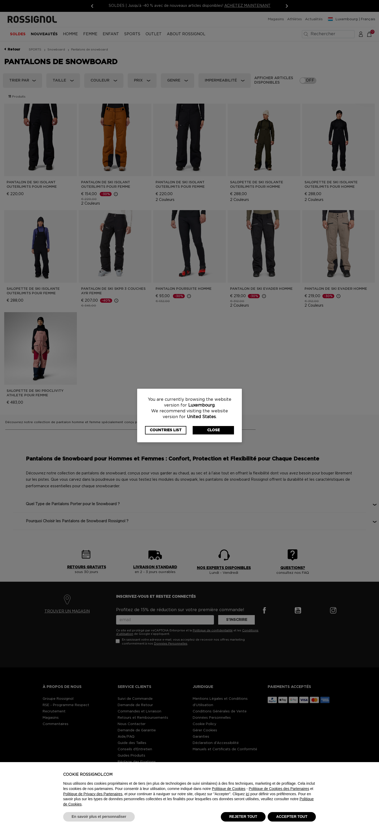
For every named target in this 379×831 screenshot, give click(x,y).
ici (247, 794)
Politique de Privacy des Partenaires (92, 794)
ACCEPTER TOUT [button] (291, 816)
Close (213, 430)
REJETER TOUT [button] (243, 816)
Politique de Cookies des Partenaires (279, 789)
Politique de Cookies (229, 789)
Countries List (166, 430)
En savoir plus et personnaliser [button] (99, 816)
